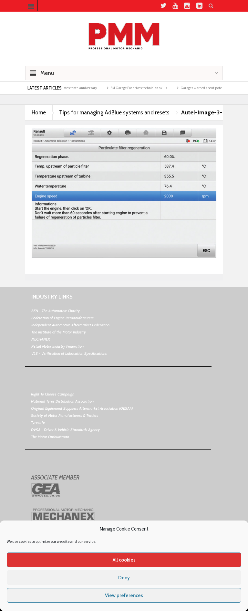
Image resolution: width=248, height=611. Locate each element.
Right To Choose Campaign (52, 394)
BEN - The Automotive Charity (55, 310)
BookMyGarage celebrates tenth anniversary (70, 88)
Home (39, 112)
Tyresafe (38, 422)
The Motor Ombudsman (50, 436)
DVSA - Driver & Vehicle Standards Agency (65, 429)
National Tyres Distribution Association (62, 401)
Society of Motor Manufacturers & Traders (64, 415)
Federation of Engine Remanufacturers (62, 317)
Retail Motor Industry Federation (57, 346)
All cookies (124, 560)
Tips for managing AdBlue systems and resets (114, 112)
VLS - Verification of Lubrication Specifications (69, 353)
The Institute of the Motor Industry (58, 332)
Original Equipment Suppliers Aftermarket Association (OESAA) (82, 408)
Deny (124, 578)
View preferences (124, 595)
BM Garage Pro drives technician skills (144, 88)
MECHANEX (40, 339)
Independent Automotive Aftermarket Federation (70, 324)
